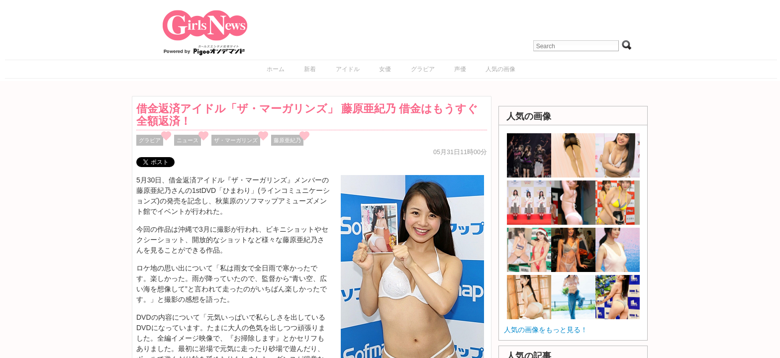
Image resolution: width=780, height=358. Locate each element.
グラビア (423, 69)
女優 (385, 69)
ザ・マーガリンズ (236, 140)
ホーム (276, 69)
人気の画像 (500, 69)
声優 (460, 69)
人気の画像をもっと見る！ (545, 330)
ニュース (187, 140)
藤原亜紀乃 (287, 140)
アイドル (348, 69)
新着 (310, 69)
